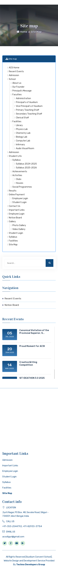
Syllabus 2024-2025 (26, 164)
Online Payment (17, 194)
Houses (19, 183)
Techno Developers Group (30, 564)
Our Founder (18, 87)
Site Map (36, 31)
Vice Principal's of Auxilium (29, 106)
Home (22, 31)
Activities (17, 175)
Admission (14, 75)
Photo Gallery (19, 225)
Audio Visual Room (25, 148)
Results (12, 190)
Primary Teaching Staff (27, 110)
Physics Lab (22, 129)
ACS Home (14, 67)
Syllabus (16, 160)
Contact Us (14, 206)
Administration (23, 98)
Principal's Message (22, 90)
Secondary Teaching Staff (29, 113)
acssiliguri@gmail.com (13, 536)
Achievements (19, 171)
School (12, 79)
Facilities (16, 121)
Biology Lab (21, 137)
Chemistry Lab (23, 133)
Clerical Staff (22, 117)
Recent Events (16, 71)
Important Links (17, 210)
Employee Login (20, 198)
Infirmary (20, 144)
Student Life (15, 156)
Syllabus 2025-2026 (26, 167)
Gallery (12, 221)
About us (16, 83)
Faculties (17, 94)
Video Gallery (18, 229)
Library (19, 125)
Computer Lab (23, 140)
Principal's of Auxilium (27, 102)
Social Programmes (22, 187)
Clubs (18, 179)
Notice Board (15, 217)
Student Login (19, 202)
